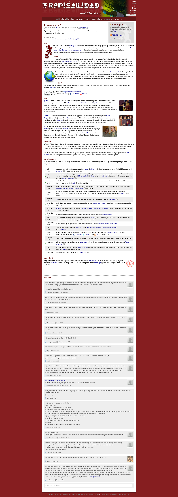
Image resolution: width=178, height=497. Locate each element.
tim (45, 126)
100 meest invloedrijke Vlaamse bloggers (95, 208)
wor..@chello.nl (95, 477)
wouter (46, 116)
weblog (71, 46)
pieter (46, 101)
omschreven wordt (113, 72)
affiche (63, 19)
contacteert (54, 263)
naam (49, 39)
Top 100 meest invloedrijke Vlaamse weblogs (102, 227)
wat (45, 39)
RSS (98, 234)
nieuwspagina (111, 232)
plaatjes (87, 19)
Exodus (56, 129)
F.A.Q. (123, 39)
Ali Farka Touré (86, 103)
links (134, 8)
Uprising (65, 129)
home (133, 2)
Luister (63, 249)
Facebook (75, 94)
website (55, 302)
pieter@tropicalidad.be (73, 92)
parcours (121, 193)
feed (114, 31)
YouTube (85, 94)
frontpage (83, 252)
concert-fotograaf (68, 178)
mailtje (52, 87)
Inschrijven (117, 24)
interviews (79, 19)
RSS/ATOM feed (117, 35)
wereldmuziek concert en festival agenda (69, 188)
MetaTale (59, 208)
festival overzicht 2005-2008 (107, 224)
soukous (68, 118)
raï (82, 133)
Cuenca (60, 120)
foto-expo (89, 220)
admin (57, 27)
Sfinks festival (83, 176)
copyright (76, 39)
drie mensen (93, 261)
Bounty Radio (83, 247)
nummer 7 (79, 227)
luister (94, 19)
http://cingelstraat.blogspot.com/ (55, 380)
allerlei (99, 19)
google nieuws (107, 214)
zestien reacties (83, 27)
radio (134, 6)
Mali (87, 133)
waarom (62, 39)
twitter (87, 234)
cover (92, 218)
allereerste (59, 171)
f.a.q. (100, 494)
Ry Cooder (96, 103)
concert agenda (116, 19)
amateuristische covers (69, 61)
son (53, 135)
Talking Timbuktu (72, 103)
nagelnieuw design (99, 203)
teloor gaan (83, 242)
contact (54, 39)
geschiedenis (69, 39)
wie (58, 39)
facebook (79, 234)
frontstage (70, 19)
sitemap (133, 10)
